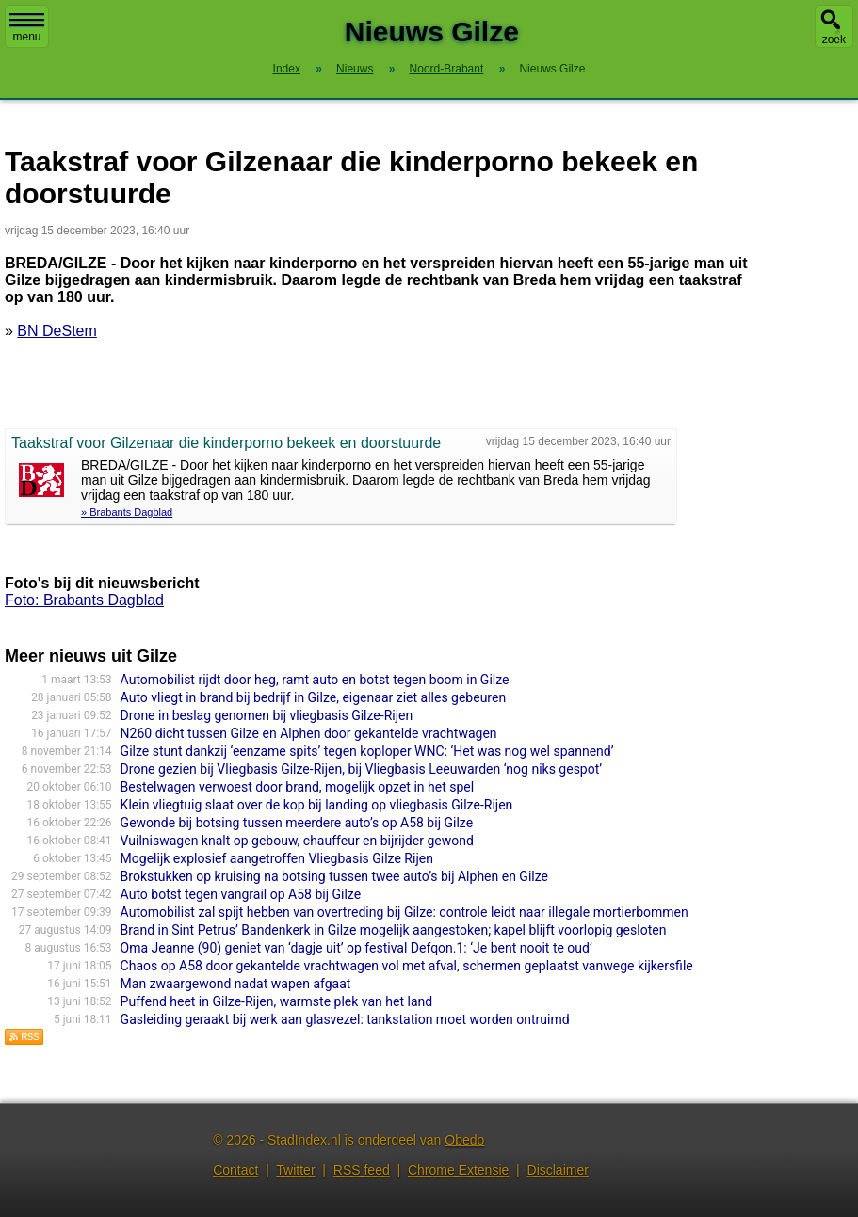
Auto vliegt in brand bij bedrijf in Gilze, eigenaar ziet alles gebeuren (314, 697)
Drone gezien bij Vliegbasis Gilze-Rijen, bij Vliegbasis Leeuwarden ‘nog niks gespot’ (361, 769)
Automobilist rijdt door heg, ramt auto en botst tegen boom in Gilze (315, 679)
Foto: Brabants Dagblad (84, 600)
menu (26, 28)
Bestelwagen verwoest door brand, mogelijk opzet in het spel (298, 786)
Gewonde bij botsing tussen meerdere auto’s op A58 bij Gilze (297, 822)
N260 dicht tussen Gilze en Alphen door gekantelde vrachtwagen (309, 733)
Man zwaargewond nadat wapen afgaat (236, 983)
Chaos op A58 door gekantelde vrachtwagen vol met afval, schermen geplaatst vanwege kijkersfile (407, 965)
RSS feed (361, 1169)
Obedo (464, 1139)
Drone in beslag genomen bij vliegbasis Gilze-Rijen (267, 715)
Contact (235, 1169)
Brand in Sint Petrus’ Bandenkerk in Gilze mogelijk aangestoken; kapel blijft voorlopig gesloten (394, 929)
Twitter (295, 1169)
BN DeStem (56, 331)
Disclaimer (558, 1169)
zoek (834, 39)
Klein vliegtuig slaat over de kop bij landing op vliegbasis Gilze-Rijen (317, 804)
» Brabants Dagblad (126, 512)
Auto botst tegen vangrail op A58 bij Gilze (241, 894)
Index (286, 68)
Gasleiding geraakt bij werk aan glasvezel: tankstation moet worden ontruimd (345, 1019)
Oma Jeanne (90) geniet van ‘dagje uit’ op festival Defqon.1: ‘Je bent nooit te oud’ (356, 947)
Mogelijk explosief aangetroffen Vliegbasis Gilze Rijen (277, 858)
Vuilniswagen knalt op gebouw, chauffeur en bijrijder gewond (297, 840)
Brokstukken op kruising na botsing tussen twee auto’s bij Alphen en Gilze (334, 876)
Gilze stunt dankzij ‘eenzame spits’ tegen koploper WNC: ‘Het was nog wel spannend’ (367, 751)
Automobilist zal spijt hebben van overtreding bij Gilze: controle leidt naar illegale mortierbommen (404, 912)
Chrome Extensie (458, 1169)
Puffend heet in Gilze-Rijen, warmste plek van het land (277, 1001)
